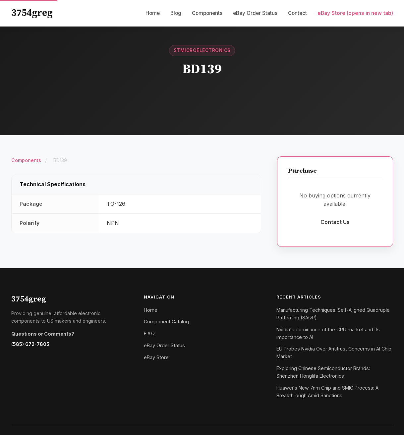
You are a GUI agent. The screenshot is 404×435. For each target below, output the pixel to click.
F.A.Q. (149, 333)
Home (152, 13)
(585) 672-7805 (30, 344)
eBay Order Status (255, 13)
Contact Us (335, 222)
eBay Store (355, 13)
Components (207, 13)
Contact (297, 13)
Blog (175, 13)
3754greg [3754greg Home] (32, 13)
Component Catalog (166, 321)
